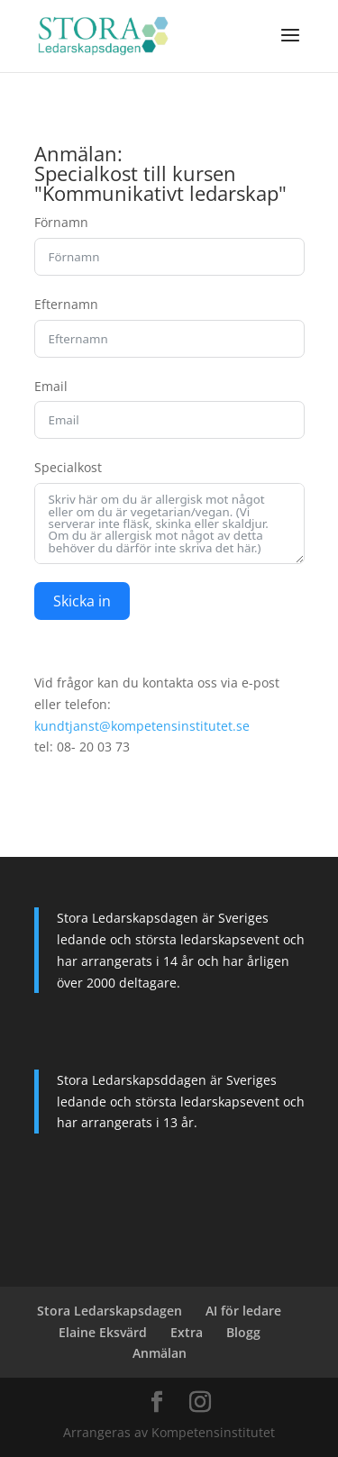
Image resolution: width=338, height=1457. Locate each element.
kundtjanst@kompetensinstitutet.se (142, 725)
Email (51, 386)
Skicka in (82, 601)
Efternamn (66, 304)
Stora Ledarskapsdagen (109, 1310)
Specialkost (68, 467)
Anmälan (159, 1352)
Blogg (243, 1332)
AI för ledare (243, 1310)
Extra (186, 1332)
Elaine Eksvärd (103, 1332)
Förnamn (61, 222)
